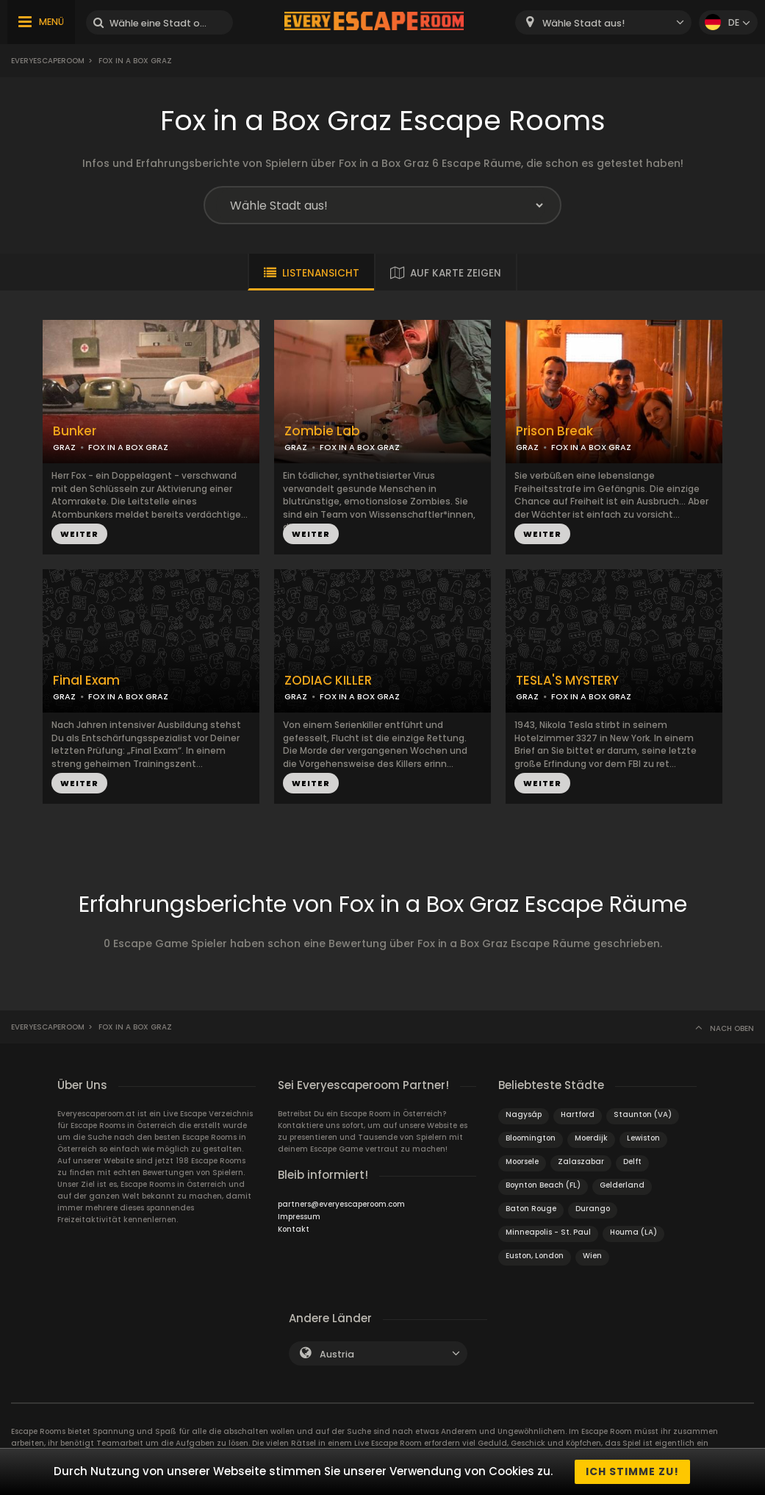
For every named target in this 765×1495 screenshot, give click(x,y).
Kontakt (293, 1229)
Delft (632, 1161)
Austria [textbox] (337, 1354)
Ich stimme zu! (632, 1471)
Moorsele (522, 1161)
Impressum (299, 1216)
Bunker (74, 431)
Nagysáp (524, 1114)
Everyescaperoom (48, 60)
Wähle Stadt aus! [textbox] (583, 23)
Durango (592, 1208)
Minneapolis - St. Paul (548, 1232)
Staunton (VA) (643, 1114)
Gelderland (622, 1185)
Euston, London (535, 1255)
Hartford (578, 1114)
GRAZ (64, 447)
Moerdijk (591, 1137)
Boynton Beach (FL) (543, 1185)
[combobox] (603, 22)
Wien (592, 1255)
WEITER (79, 534)
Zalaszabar (581, 1161)
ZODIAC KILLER (328, 680)
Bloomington (531, 1137)
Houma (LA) (633, 1232)
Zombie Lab (322, 431)
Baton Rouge (531, 1208)
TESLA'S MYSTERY (567, 680)
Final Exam (86, 680)
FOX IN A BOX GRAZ (128, 447)
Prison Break (554, 431)
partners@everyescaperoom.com (341, 1204)
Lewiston (643, 1137)
